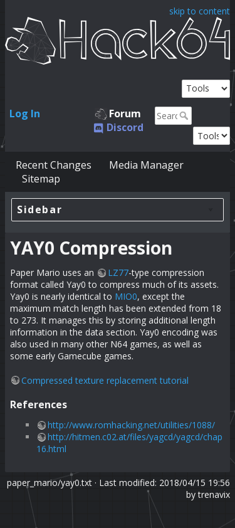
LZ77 (118, 272)
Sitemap (41, 179)
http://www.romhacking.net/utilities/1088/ (131, 425)
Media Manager (146, 165)
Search (185, 115)
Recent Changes (53, 165)
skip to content (199, 11)
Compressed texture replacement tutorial (105, 380)
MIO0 (126, 296)
